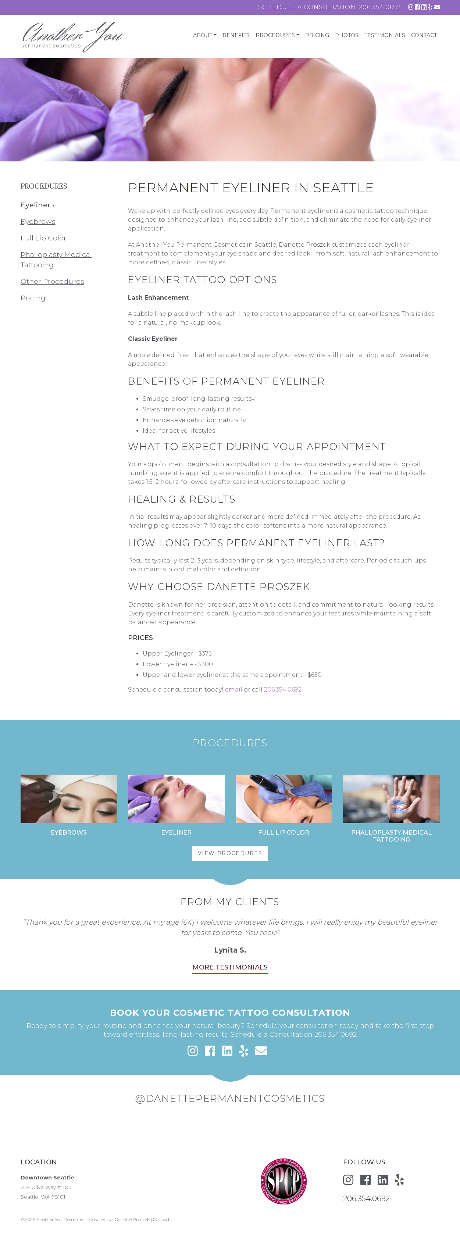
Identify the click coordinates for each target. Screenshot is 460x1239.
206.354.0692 (380, 7)
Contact (424, 35)
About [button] (202, 35)
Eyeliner (176, 832)
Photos (347, 35)
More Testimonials (230, 967)
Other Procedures (52, 281)
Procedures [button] (275, 35)
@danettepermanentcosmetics (230, 1098)
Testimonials (384, 35)
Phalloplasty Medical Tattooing (391, 836)
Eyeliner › (37, 204)
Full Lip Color (44, 237)
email (233, 689)
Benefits (236, 35)
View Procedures (230, 853)
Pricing (317, 35)
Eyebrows (38, 221)
